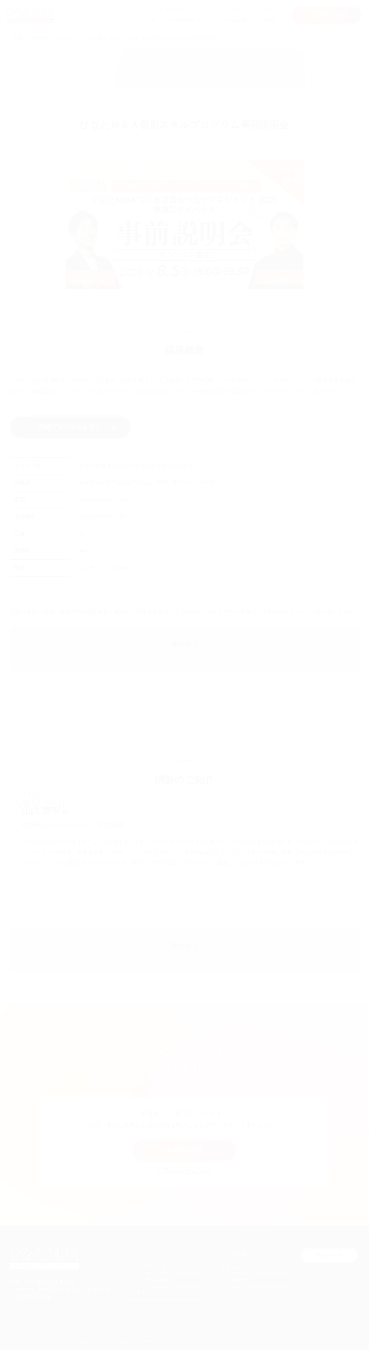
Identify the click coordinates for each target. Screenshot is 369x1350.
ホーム (149, 20)
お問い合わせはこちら (184, 1171)
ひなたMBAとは (184, 20)
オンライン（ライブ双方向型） (88, 38)
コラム (268, 20)
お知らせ (149, 9)
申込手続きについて (185, 9)
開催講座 (40, 38)
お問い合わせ (264, 9)
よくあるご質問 (228, 9)
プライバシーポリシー (126, 1341)
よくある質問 (236, 1254)
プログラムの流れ (231, 20)
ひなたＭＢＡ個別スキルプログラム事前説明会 (173, 38)
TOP (18, 38)
